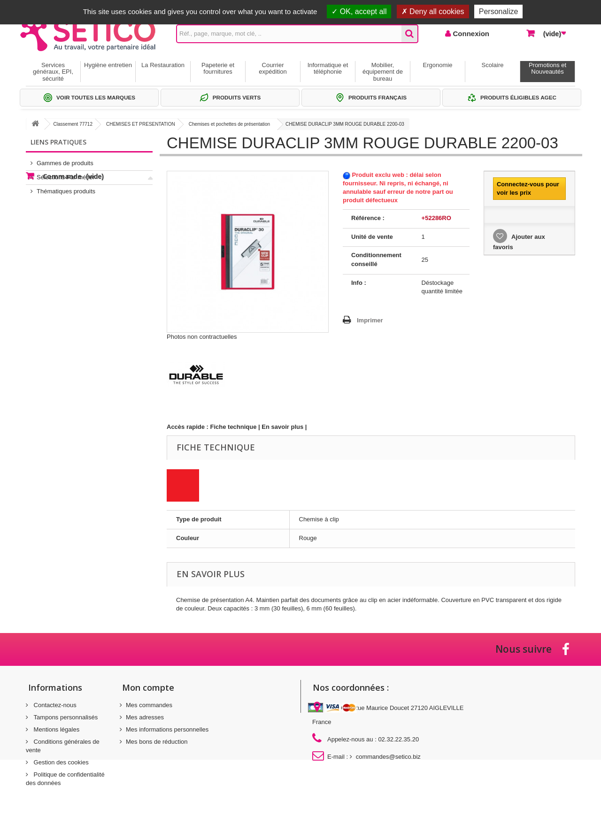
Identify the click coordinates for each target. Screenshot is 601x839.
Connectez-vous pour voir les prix (528, 188)
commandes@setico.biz (388, 756)
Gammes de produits (65, 159)
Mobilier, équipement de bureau (382, 71)
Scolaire (493, 65)
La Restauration (163, 65)
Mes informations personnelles (167, 729)
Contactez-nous (54, 705)
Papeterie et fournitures (217, 68)
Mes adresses (145, 717)
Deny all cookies (432, 11)
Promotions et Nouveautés (547, 68)
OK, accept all (358, 11)
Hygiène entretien (108, 65)
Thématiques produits (66, 187)
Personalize (498, 11)
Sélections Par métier (66, 173)
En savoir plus (282, 426)
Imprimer (370, 320)
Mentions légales (55, 729)
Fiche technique (233, 426)
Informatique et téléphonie (328, 68)
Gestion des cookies (60, 762)
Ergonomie (438, 65)
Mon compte (148, 687)
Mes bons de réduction (157, 741)
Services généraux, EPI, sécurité (53, 71)
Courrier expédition (272, 68)
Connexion (470, 34)
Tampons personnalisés (65, 717)
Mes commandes (149, 705)
